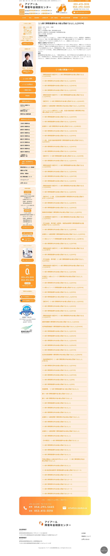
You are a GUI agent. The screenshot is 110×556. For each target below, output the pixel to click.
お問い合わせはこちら (81, 12)
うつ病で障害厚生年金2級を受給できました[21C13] (59, 353)
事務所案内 (72, 0)
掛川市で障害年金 (25, 142)
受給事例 (36, 17)
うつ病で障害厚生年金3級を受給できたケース (57, 480)
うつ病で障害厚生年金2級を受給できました (56, 412)
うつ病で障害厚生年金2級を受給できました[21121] (59, 374)
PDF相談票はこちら (27, 300)
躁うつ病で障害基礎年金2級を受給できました (57, 397)
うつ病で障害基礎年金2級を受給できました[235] (58, 388)
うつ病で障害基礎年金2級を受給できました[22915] (59, 257)
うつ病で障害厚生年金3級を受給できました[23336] (59, 285)
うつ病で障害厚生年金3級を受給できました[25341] (59, 90)
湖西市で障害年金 (25, 152)
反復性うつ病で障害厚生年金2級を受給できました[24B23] (61, 127)
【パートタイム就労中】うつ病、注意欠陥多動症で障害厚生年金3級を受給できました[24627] (63, 112)
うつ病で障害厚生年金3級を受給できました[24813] (59, 147)
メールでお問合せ (27, 84)
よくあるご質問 (27, 78)
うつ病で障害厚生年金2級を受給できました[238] (58, 383)
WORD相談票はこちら (28, 304)
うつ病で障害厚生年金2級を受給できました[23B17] (59, 204)
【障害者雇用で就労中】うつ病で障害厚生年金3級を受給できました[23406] (63, 188)
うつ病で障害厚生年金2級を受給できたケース (57, 489)
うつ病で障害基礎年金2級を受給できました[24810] (59, 86)
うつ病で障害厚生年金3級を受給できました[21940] (59, 379)
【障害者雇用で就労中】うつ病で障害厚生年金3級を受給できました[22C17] (63, 319)
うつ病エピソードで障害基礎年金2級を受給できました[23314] (63, 290)
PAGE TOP (104, 550)
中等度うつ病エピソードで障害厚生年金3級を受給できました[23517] (62, 280)
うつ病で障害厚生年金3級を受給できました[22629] (59, 348)
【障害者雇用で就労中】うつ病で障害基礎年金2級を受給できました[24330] (63, 167)
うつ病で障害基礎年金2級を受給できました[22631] (59, 339)
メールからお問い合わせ (27, 242)
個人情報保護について (26, 180)
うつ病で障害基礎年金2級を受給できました (56, 407)
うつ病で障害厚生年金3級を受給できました (56, 426)
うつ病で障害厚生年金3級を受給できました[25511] (59, 81)
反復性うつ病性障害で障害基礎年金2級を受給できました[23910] (63, 236)
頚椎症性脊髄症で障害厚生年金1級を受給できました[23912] (62, 214)
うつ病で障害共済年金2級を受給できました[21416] (59, 369)
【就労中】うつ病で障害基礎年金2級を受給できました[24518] (63, 157)
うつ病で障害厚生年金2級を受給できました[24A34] (59, 131)
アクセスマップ (24, 183)
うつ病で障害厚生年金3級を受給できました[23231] (59, 309)
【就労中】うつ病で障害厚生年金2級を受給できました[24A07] (63, 101)
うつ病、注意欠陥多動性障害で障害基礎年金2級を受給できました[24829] (63, 142)
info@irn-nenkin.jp (77, 513)
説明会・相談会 (24, 176)
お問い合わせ (84, 17)
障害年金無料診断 (65, 17)
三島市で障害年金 (25, 123)
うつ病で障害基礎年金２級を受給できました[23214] (59, 299)
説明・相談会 (54, 17)
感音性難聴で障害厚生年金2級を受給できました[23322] (60, 325)
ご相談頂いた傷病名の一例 (23, 155)
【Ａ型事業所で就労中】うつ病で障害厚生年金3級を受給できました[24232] (63, 219)
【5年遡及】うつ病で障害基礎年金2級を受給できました (60, 445)
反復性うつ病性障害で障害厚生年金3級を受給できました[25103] (63, 106)
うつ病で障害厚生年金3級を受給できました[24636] (59, 173)
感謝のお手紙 (23, 173)
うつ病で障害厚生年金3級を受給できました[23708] (59, 246)
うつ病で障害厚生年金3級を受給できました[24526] (59, 152)
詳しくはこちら (27, 263)
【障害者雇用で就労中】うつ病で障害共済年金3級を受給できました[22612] (63, 268)
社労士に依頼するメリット (25, 106)
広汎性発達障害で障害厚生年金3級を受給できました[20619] (62, 358)
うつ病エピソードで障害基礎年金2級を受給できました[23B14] (63, 241)
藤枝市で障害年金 (25, 139)
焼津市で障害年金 (25, 133)
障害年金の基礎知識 (25, 114)
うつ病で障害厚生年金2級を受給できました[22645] (59, 344)
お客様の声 (45, 17)
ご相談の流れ (27, 90)
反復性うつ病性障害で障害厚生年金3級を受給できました (61, 421)
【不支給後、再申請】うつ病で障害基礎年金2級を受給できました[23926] (63, 262)
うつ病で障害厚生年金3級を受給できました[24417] (59, 162)
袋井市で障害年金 (25, 145)
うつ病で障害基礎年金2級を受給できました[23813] (59, 182)
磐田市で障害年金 (25, 148)
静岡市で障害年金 (25, 129)
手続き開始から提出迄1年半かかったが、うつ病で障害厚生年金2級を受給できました (63, 464)
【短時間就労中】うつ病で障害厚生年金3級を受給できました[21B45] (62, 363)
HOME (24, 17)
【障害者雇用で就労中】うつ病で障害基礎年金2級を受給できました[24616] (63, 96)
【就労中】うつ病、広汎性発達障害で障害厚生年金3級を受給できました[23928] (63, 199)
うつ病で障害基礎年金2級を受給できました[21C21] (59, 334)
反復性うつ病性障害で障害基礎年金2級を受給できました (61, 435)
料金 (30, 17)
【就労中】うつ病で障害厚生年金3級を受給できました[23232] (62, 304)
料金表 (87, 0)
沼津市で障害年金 (25, 126)
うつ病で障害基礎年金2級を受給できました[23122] (59, 314)
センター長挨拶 (24, 170)
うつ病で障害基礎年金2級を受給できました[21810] (59, 136)
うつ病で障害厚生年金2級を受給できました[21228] (59, 274)
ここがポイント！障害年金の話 (25, 110)
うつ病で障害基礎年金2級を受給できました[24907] (59, 117)
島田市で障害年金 (25, 136)
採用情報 (75, 17)
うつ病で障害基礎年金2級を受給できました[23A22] (59, 209)
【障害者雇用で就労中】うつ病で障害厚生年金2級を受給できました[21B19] (63, 251)
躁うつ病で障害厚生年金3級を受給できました (57, 402)
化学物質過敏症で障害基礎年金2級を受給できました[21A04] (62, 330)
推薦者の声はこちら (27, 71)
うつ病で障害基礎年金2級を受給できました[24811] (59, 122)
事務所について (86, 541)
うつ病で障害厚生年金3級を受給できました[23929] (59, 231)
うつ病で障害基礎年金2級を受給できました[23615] (59, 193)
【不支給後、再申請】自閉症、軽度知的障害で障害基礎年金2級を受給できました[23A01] (63, 226)
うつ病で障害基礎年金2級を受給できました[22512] (59, 295)
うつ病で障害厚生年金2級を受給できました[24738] (59, 177)
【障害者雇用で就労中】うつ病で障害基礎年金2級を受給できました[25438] (63, 75)
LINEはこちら (27, 43)
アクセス (79, 0)
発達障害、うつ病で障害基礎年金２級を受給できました (60, 393)
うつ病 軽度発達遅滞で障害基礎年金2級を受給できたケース (61, 475)
